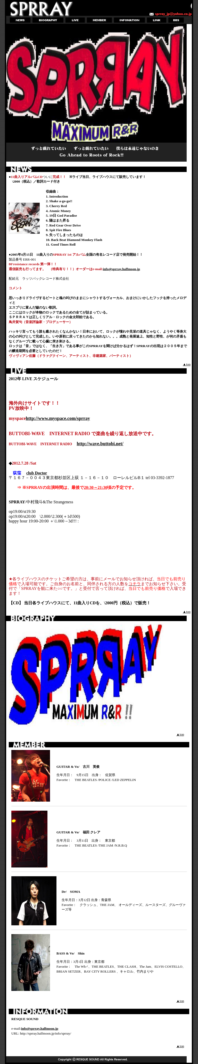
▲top (187, 364)
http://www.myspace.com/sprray (58, 418)
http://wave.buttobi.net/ (100, 443)
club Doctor (36, 473)
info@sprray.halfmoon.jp (121, 269)
